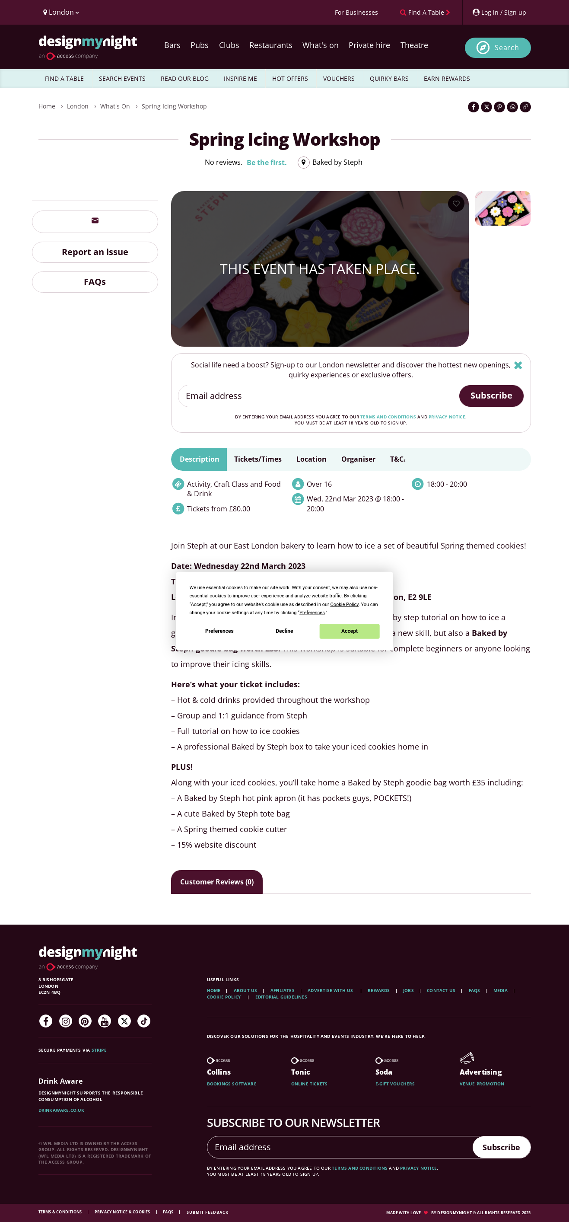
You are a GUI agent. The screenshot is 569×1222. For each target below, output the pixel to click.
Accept (349, 631)
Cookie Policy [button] (345, 604)
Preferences (219, 631)
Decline (284, 631)
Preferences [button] (312, 612)
